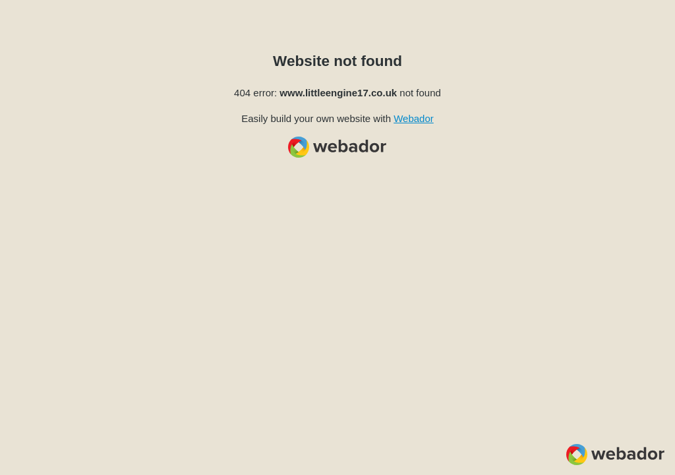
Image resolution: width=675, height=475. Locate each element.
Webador (414, 118)
